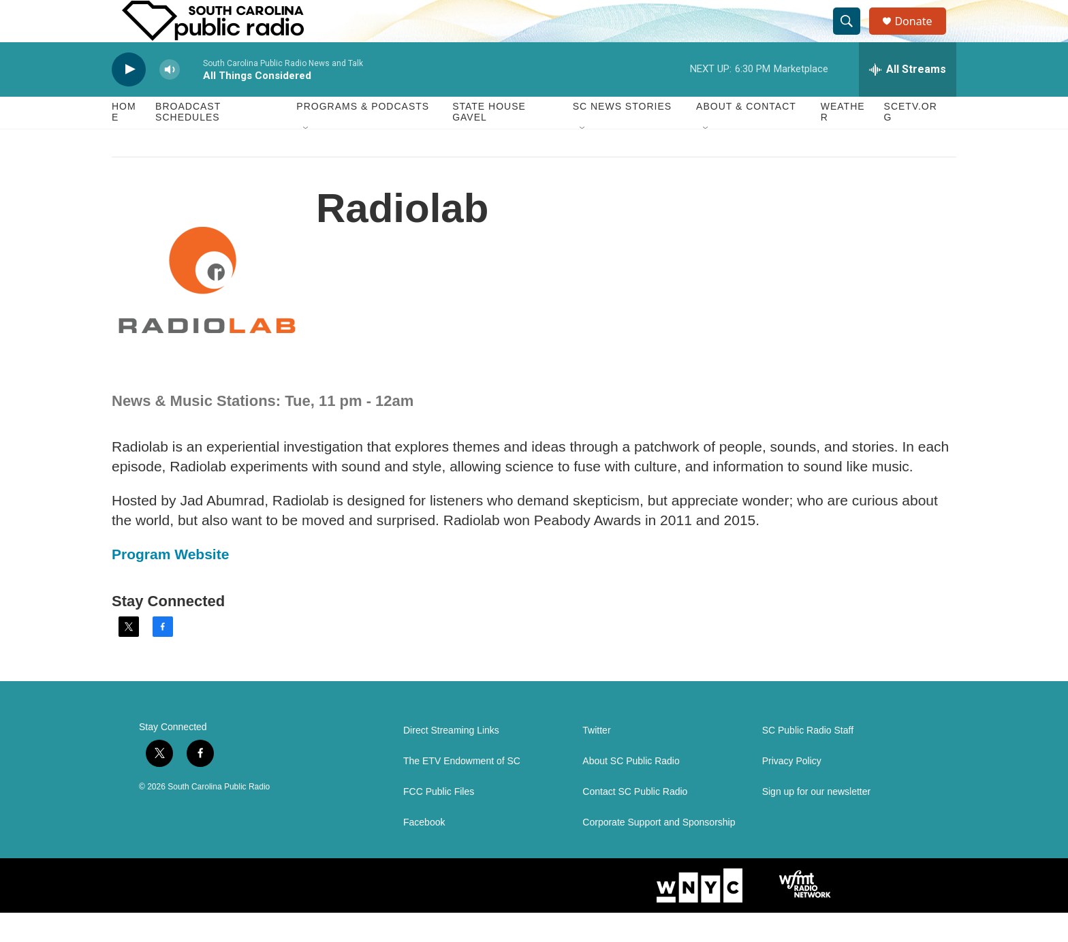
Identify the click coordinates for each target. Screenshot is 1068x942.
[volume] (169, 99)
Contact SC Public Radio (634, 821)
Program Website (170, 583)
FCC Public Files (438, 821)
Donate (921, 36)
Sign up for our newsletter (816, 821)
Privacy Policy (791, 790)
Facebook (424, 852)
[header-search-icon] (852, 36)
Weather (843, 142)
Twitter (596, 760)
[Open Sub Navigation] (306, 158)
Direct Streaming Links (451, 760)
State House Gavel (489, 142)
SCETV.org (910, 142)
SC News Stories (622, 136)
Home (124, 142)
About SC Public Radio (630, 790)
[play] (129, 99)
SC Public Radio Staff (807, 760)
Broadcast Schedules (188, 142)
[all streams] (907, 99)
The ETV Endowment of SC (461, 790)
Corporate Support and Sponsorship (658, 852)
